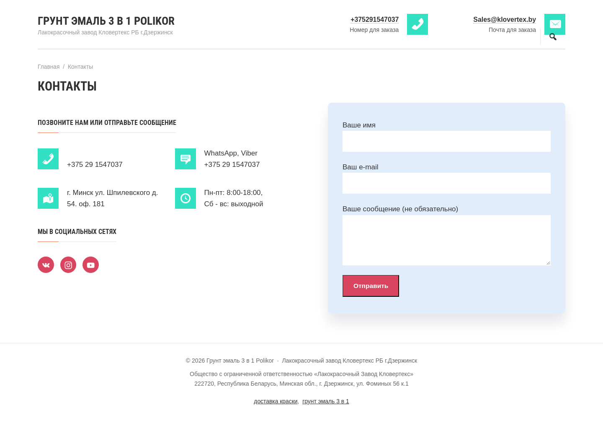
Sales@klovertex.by (504, 19)
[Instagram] (69, 264)
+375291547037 (374, 19)
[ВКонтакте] (46, 264)
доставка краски (275, 401)
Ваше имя (359, 125)
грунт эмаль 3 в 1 (325, 401)
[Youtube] (92, 264)
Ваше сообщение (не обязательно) (400, 209)
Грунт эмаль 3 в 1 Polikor (108, 21)
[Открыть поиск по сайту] (552, 36)
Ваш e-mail (360, 167)
